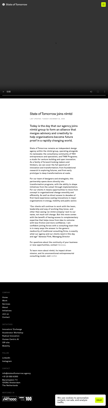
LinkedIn (6, 357)
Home (5, 297)
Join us (5, 314)
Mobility (6, 345)
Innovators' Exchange (12, 329)
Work (4, 300)
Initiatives (7, 310)
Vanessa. (62, 244)
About (5, 307)
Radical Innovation (10, 335)
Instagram (7, 361)
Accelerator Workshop (12, 332)
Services (6, 304)
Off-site (6, 342)
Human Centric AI (10, 339)
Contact (6, 317)
